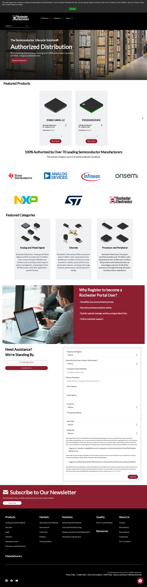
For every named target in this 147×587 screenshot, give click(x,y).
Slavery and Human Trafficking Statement (128, 575)
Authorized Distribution (72, 522)
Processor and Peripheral (15, 546)
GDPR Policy (108, 575)
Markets (58, 18)
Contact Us (26, 368)
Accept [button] (72, 9)
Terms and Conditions (95, 575)
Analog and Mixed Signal (15, 522)
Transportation (45, 541)
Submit (133, 477)
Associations (124, 532)
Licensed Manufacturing (72, 527)
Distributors (124, 527)
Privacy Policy (116, 471)
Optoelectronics (11, 541)
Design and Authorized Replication (76, 532)
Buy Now (55, 141)
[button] (140, 580)
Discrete (8, 527)
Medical (42, 537)
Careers (122, 522)
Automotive (44, 527)
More (69, 18)
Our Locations (125, 541)
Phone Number (72, 377)
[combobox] (13, 25)
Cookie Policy (81, 575)
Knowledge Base (26, 362)
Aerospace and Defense (48, 522)
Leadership (123, 537)
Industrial (43, 532)
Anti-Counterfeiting (104, 522)
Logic (7, 532)
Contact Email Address (76, 369)
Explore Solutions (19, 60)
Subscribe (12, 503)
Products (46, 18)
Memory (8, 537)
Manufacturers (13, 556)
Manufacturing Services (71, 537)
